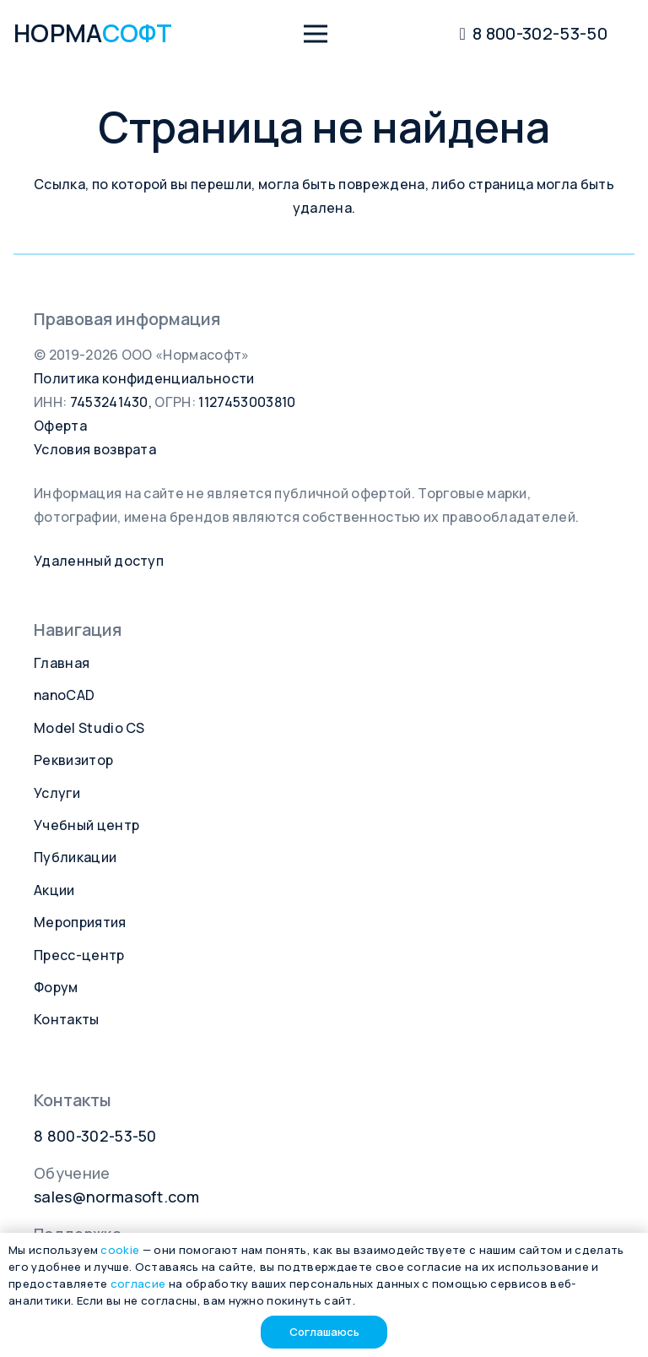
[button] (315, 34)
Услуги (57, 793)
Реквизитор (73, 760)
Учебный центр (86, 825)
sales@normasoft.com (116, 1196)
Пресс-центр (79, 955)
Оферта (60, 425)
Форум (56, 987)
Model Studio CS (89, 728)
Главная (61, 663)
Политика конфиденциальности (144, 378)
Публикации (75, 857)
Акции (54, 890)
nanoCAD (64, 695)
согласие (138, 1283)
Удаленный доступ (99, 560)
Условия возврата (95, 449)
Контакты (67, 1019)
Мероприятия (80, 922)
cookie (119, 1249)
